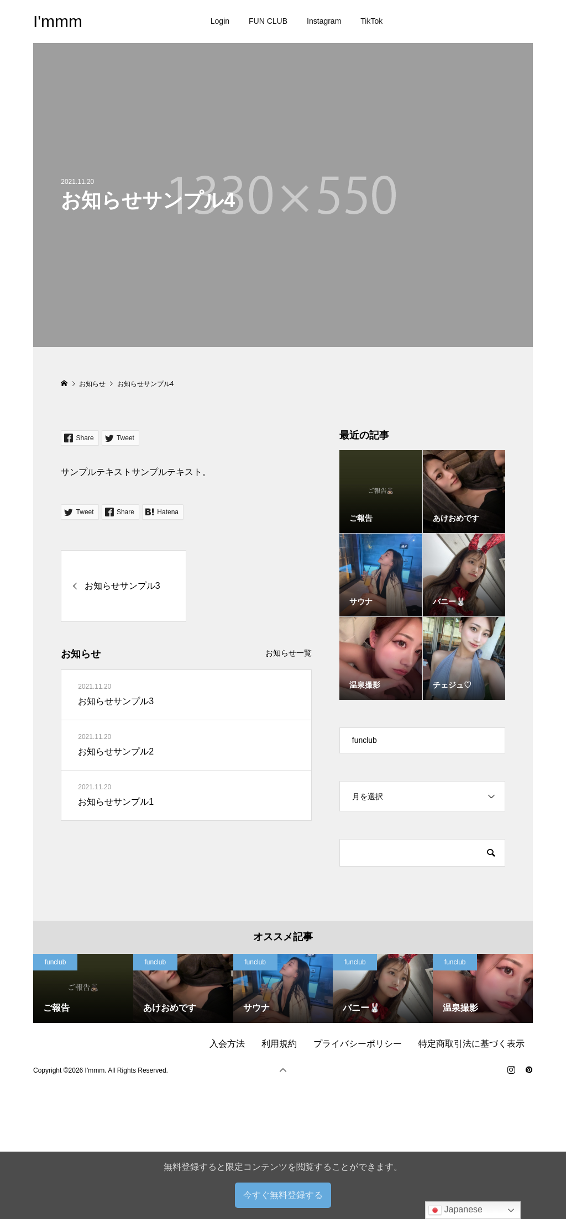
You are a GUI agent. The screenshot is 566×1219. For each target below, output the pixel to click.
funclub (364, 740)
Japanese (455, 1210)
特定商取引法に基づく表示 (471, 1043)
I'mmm (57, 21)
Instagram (324, 21)
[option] (83, 988)
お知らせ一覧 (288, 652)
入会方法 (227, 1043)
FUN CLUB (268, 21)
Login (220, 21)
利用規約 (279, 1043)
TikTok (371, 21)
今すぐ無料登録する (283, 1195)
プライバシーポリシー (357, 1043)
